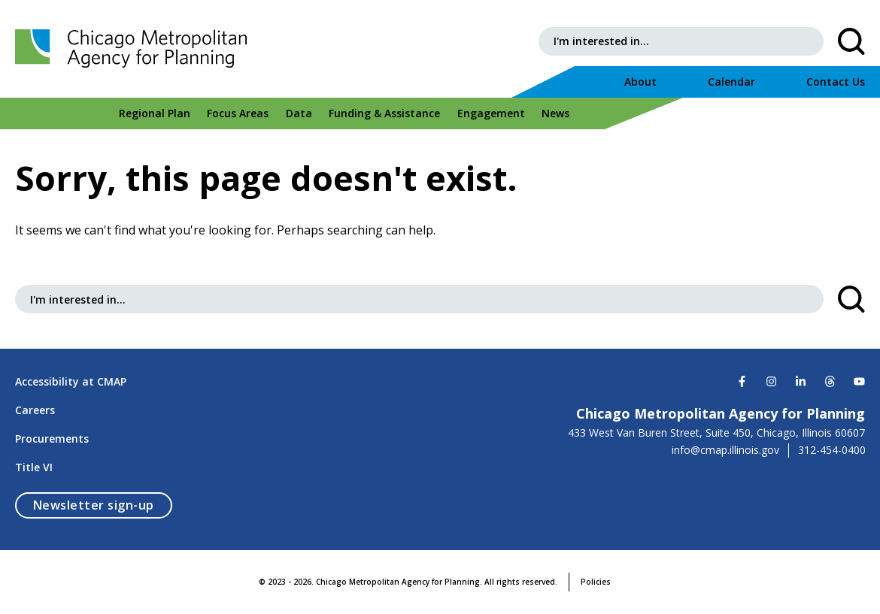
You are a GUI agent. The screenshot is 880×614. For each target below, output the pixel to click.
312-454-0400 (832, 450)
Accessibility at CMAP (70, 381)
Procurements (52, 438)
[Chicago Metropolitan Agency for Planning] (135, 48)
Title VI (34, 467)
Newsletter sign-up (102, 504)
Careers (35, 410)
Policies (596, 581)
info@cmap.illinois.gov (725, 450)
